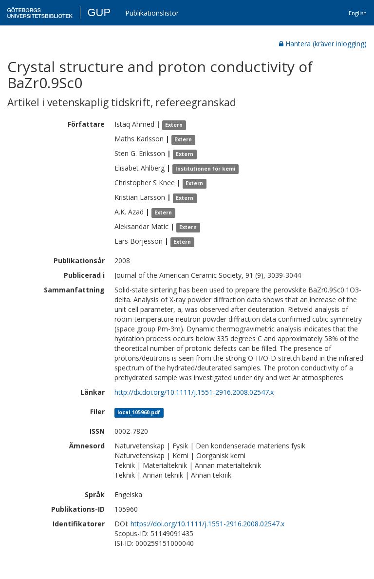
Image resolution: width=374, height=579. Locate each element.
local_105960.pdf (138, 412)
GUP (99, 12)
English (358, 13)
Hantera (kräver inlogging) (323, 43)
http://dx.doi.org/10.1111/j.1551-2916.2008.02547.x (194, 392)
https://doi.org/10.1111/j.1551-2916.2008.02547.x (207, 523)
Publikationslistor (152, 13)
